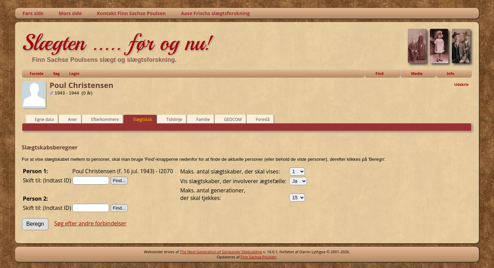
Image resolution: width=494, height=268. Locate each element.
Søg (56, 73)
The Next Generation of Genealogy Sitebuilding (221, 251)
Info (450, 73)
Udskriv (461, 84)
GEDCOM (230, 119)
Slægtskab (139, 119)
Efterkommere (102, 119)
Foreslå (260, 119)
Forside (37, 73)
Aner (69, 119)
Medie (417, 73)
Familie (200, 119)
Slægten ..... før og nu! (117, 42)
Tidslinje (171, 119)
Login (74, 73)
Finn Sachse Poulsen (258, 256)
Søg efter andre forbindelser (90, 223)
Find (379, 73)
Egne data (41, 119)
